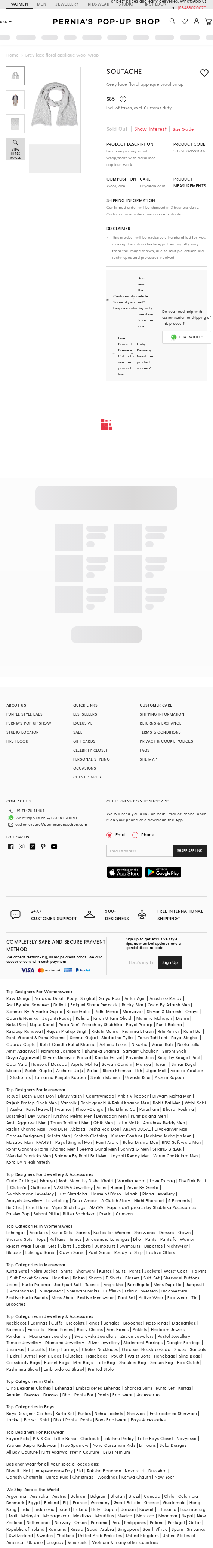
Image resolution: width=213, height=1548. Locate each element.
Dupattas (153, 1245)
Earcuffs (36, 1329)
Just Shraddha (72, 1193)
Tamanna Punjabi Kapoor (61, 1077)
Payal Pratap (139, 1024)
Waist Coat (175, 1271)
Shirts (66, 1271)
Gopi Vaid (17, 1064)
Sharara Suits (138, 1387)
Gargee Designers (24, 1135)
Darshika (15, 1115)
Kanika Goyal (108, 1057)
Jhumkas (15, 1349)
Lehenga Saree (40, 1252)
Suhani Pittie (46, 1213)
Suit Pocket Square (29, 1277)
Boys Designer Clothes (29, 1413)
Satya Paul (110, 998)
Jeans (12, 1284)
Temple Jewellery (23, 1342)
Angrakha (113, 1284)
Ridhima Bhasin (138, 1031)
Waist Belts (138, 1356)
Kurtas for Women (111, 1232)
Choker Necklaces (100, 1349)
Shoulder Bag (132, 1362)
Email (117, 834)
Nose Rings (157, 1323)
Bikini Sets (46, 1245)
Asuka (16, 1109)
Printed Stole (101, 1369)
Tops (41, 1239)
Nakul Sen (16, 1024)
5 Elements (179, 1200)
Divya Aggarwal (22, 1057)
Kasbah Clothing (90, 1135)
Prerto (105, 1213)
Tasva (12, 1096)
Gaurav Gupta (21, 1044)
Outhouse (40, 1187)
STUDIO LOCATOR (22, 732)
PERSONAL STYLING (91, 759)
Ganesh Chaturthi (24, 1477)
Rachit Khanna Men (26, 1129)
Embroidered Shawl (64, 1369)
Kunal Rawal (38, 1109)
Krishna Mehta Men (72, 1115)
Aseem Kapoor (170, 1077)
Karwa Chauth (136, 1477)
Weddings (107, 1477)
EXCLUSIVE (83, 723)
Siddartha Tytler (117, 1037)
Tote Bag (106, 1362)
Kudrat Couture (127, 1135)
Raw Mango (18, 998)
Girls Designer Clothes (28, 1387)
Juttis (29, 1356)
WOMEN (19, 3)
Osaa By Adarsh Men (169, 1004)
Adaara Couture (186, 1070)
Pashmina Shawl (23, 1369)
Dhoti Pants (144, 1239)
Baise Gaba (79, 1011)
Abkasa (77, 1129)
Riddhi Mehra (105, 1031)
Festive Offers (160, 1252)
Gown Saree (72, 1252)
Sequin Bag (161, 1362)
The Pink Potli (192, 1180)
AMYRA (96, 1207)
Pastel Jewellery (174, 1336)
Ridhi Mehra (106, 1011)
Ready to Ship (128, 1252)
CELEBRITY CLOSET (90, 750)
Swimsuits (130, 1245)
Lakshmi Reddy (119, 1438)
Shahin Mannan (105, 1077)
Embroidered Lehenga (98, 1387)
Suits (121, 1271)
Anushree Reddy (165, 998)
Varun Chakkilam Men (175, 1155)
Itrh (138, 1070)
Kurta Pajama (36, 1284)
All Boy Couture (22, 1451)
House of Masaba (49, 1064)
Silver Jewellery (104, 1342)
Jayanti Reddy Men (129, 1155)
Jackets (83, 1245)
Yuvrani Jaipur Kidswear (31, 1445)
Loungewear (50, 1290)
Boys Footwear (111, 1419)
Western (149, 1290)
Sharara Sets (19, 1239)
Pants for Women (177, 1239)
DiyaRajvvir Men (171, 1129)
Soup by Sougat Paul (179, 1057)
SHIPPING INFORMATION (162, 714)
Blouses (14, 1252)
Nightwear (177, 1245)
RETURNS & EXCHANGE (160, 723)
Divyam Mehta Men (171, 1096)
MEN (41, 3)
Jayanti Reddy (57, 1018)
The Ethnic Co (121, 1109)
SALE (78, 732)
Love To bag (162, 1180)
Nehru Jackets (109, 1413)
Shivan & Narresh (164, 1011)
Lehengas (15, 1232)
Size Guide (183, 129)
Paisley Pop (18, 1213)
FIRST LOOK (17, 741)
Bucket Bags (56, 1362)
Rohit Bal (192, 1031)
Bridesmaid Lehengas (108, 1239)
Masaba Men (19, 1142)
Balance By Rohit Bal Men (80, 1155)
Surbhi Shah (174, 1051)
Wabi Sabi (195, 1102)
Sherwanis (144, 1232)
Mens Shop (63, 1297)
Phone (147, 834)
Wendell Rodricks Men (28, 1155)
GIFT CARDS (84, 741)
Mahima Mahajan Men (168, 1135)
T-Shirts (113, 1277)
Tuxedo (92, 1284)
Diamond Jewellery (64, 1342)
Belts (15, 1356)
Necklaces (16, 1323)
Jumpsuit (195, 1284)
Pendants (15, 1336)
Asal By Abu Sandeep (28, 1004)
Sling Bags (189, 1356)
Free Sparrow (75, 1445)
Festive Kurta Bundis (27, 1297)
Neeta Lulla (189, 1044)
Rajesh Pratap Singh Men (31, 1102)
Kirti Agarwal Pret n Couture (70, 1451)
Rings (94, 1323)
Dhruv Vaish (70, 1096)
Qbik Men (103, 1122)
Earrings (39, 1323)
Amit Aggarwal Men (26, 1122)
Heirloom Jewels (168, 1329)
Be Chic (14, 1207)
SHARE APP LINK (189, 851)
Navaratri (135, 1470)
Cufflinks (112, 1290)
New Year (164, 1477)
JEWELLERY (67, 3)
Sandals (198, 1349)
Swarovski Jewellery (95, 1336)
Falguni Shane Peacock (94, 1004)
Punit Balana (169, 1024)
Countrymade (100, 1096)
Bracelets (75, 1323)
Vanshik (69, 1102)
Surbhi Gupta (38, 1070)
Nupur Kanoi (42, 1024)
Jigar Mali (156, 1070)
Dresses (167, 1232)
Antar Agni (135, 998)
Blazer (30, 1419)
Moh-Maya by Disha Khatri (86, 1180)
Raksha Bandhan (104, 1470)
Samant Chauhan (140, 1051)
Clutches (74, 1356)
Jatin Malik (128, 1122)
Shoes (180, 1349)
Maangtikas (184, 1323)
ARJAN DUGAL (137, 1129)
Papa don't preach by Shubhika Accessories (151, 1207)
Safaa (93, 1070)
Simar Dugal (184, 1064)
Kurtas (105, 1271)
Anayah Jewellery (24, 1200)
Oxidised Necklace (141, 1349)
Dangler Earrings (183, 1342)
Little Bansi (65, 1438)
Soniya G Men (134, 1148)
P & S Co (41, 1438)
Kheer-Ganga (90, 1109)
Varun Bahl (162, 1044)
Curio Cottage (21, 1180)
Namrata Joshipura (61, 1051)
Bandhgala (138, 1284)
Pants (135, 1271)
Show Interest (150, 128)
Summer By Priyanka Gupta (34, 1011)
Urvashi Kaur (138, 1077)
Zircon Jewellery (137, 1336)
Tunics (75, 1239)
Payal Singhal (184, 1037)
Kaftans (57, 1239)
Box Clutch (188, 1362)
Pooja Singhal (81, 998)
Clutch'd (18, 1187)
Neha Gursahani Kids (114, 1445)
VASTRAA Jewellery (73, 1187)
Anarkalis (39, 1232)
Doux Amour (85, 1200)
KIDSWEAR (98, 3)
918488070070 (192, 7)
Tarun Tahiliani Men (70, 1122)
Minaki (132, 1193)
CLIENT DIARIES (87, 777)
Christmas (82, 1477)
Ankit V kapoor (133, 1096)
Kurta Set (165, 1387)
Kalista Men (58, 1135)
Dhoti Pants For (78, 1394)
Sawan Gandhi (117, 1064)
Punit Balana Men (148, 1115)
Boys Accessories (148, 1419)
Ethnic (131, 1290)
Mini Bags (83, 1362)
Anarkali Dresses (22, 1394)
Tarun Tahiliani (152, 1037)
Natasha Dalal (49, 998)
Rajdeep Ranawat (24, 1031)
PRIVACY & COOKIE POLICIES (166, 741)
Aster (101, 1187)
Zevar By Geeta (143, 1187)
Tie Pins (199, 1271)
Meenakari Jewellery (50, 1336)
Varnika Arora (131, 1180)
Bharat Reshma (178, 1109)
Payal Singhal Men (73, 1142)
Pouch (117, 1356)
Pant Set (126, 1297)
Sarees (83, 1232)
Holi (27, 1470)
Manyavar (133, 1011)
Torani (161, 1064)
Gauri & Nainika (22, 1018)
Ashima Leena (113, 1044)
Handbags (96, 1356)
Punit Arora (107, 1142)
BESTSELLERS (85, 714)
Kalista (83, 1018)
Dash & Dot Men (38, 1096)
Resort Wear (18, 1245)
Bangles (112, 1323)
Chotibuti (90, 1438)
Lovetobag (57, 1200)
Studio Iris (20, 1077)
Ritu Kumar (169, 1031)
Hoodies (60, 1277)
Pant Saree (100, 1252)
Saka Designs (173, 1445)
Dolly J (60, 1004)
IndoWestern (174, 1290)
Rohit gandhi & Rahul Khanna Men (115, 1102)
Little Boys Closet (155, 1438)
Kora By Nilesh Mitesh (28, 1162)
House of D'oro (106, 1193)
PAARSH (43, 1142)
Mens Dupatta (168, 1284)
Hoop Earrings (63, 1349)
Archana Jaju (69, 1070)
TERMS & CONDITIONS (160, 732)
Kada (165, 1349)
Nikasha (140, 1044)
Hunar (117, 1187)
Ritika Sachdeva (79, 1213)
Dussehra (157, 1470)
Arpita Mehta (84, 1064)
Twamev (63, 1109)
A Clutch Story (115, 1200)
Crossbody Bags (23, 1362)
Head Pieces (60, 1329)
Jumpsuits (105, 1245)
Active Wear (151, 1297)
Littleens (147, 1445)
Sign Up (170, 962)
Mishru (182, 1018)
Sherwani (85, 1271)
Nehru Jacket (44, 1271)
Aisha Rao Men (104, 1129)
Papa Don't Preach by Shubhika (91, 1024)
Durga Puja (57, 1477)
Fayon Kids (17, 1438)
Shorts (95, 1277)
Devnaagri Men (111, 1115)
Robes (79, 1277)
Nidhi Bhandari (149, 1200)
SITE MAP (148, 759)
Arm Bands (117, 1329)
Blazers (132, 1277)
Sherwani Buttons (181, 1277)
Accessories (22, 1290)
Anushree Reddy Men (164, 1122)
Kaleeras (15, 1329)
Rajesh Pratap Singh (67, 1031)
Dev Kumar (39, 1115)
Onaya (192, 1011)
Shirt (44, 1419)
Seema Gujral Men (98, 1148)
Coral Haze (37, 1207)
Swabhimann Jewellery (30, 1193)
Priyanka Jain (140, 1057)
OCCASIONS (84, 768)
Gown (184, 1232)
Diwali (12, 1470)
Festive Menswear (95, 1297)
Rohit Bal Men (166, 1102)
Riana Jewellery (158, 1193)
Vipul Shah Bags (68, 1207)
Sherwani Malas (83, 1290)
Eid (80, 1470)
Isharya (47, 1180)
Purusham (149, 1109)
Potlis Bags (50, 1356)
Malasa (13, 1070)
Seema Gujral (84, 1037)
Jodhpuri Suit (67, 1284)
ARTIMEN (58, 1129)
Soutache (124, 71)
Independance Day (54, 1470)
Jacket (13, 1419)
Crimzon (124, 1213)
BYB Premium (116, 1451)
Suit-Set (151, 1277)
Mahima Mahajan (154, 1018)
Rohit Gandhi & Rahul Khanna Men (40, 1148)
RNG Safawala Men (181, 1142)
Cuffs (56, 1323)
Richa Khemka (117, 1070)
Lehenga (63, 1387)
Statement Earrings (143, 1342)
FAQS (145, 750)
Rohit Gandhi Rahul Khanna (68, 1044)
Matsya (143, 1064)
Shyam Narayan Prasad (67, 1057)
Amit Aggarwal (21, 1051)
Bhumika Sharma (102, 1051)
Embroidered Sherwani (173, 1413)
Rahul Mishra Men (140, 1142)
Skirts (65, 1245)
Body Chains (90, 1329)
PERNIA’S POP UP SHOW (28, 723)
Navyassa (187, 1438)
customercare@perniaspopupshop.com (51, 824)
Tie (194, 1297)
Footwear (177, 1297)
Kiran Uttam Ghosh (113, 1018)
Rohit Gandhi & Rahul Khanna (36, 1037)
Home (12, 54)
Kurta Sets (62, 1232)
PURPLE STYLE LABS (24, 714)
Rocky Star (133, 1004)
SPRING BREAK (167, 1148)
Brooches (15, 1303)
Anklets (140, 1329)
